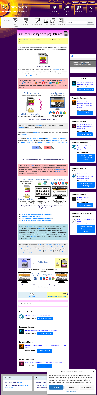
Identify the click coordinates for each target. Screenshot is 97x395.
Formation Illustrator (27, 342)
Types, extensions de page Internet (57, 296)
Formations (78, 11)
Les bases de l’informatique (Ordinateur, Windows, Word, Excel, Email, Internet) (85, 176)
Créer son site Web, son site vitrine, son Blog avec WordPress (84, 148)
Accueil (76, 2)
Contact (92, 2)
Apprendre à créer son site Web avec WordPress (37, 315)
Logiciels (52, 24)
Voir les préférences (87, 387)
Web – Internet (15, 25)
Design (46, 24)
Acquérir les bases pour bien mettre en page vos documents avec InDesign (44, 362)
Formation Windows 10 (80, 194)
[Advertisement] (8, 59)
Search (90, 23)
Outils (91, 11)
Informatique (61, 24)
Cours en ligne (14, 7)
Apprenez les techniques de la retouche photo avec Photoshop (41, 330)
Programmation (37, 24)
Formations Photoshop (27, 327)
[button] (93, 372)
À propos (84, 2)
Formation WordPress (27, 312)
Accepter (56, 387)
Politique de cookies (71, 391)
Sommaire (32, 296)
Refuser (71, 387)
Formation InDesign (26, 359)
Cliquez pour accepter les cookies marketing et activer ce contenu (83, 63)
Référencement (25, 24)
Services (54, 11)
